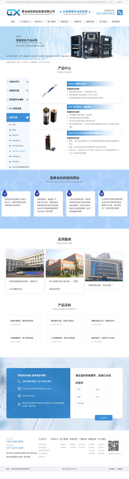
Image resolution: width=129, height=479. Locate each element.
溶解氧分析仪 (108, 56)
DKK (14, 130)
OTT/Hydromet (17, 146)
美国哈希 (26, 56)
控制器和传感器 (16, 99)
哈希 (20, 56)
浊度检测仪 (99, 56)
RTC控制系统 (15, 108)
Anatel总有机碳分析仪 (20, 167)
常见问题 (91, 465)
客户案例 (51, 22)
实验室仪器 (49, 56)
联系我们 (116, 22)
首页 (13, 22)
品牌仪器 (34, 62)
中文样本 (82, 459)
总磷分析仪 (73, 56)
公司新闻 (91, 456)
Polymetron (16, 140)
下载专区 (77, 22)
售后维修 (73, 459)
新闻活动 (90, 22)
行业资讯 (91, 459)
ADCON (15, 135)
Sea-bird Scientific (44, 62)
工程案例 (63, 459)
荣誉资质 (101, 465)
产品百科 (91, 462)
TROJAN (15, 162)
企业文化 (101, 459)
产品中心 (26, 22)
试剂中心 (39, 22)
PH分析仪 (57, 56)
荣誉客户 (63, 456)
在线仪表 (42, 56)
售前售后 (64, 22)
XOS (14, 125)
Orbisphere (16, 156)
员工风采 (101, 462)
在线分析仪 (14, 82)
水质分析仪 (34, 56)
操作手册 (82, 456)
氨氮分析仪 (65, 56)
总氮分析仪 (82, 56)
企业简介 (101, 456)
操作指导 (73, 456)
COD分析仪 (90, 56)
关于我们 (103, 22)
